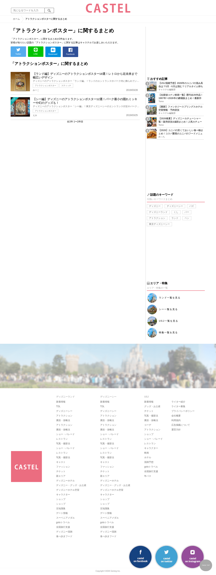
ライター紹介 (178, 401)
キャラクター (63, 494)
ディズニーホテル (65, 480)
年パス (147, 476)
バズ (191, 206)
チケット (60, 471)
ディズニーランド (158, 212)
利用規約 (176, 420)
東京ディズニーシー (159, 224)
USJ (168, 321)
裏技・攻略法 (63, 420)
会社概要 (176, 415)
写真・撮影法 (63, 443)
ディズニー (155, 206)
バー (187, 212)
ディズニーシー (175, 206)
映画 (146, 452)
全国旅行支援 (63, 527)
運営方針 (176, 429)
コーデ (147, 425)
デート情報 (62, 513)
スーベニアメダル (65, 517)
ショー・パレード (65, 434)
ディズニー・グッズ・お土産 (71, 485)
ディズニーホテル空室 (67, 490)
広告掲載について (180, 425)
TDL (58, 406)
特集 (168, 332)
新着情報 (60, 401)
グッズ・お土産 (152, 406)
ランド (174, 218)
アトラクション (157, 218)
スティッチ (66, 85)
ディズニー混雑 (64, 531)
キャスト (60, 462)
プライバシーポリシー (183, 411)
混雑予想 (148, 462)
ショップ (60, 499)
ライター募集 (178, 406)
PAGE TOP (206, 565)
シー (168, 309)
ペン (187, 218)
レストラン (62, 439)
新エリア (60, 476)
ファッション (63, 466)
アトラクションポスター (45, 85)
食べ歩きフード (64, 536)
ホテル (147, 457)
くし (176, 212)
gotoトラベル (63, 522)
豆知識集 (60, 508)
